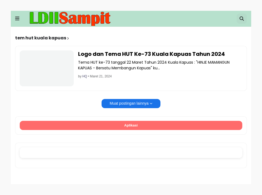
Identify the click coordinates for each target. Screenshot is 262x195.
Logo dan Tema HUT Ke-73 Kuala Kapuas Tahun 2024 (151, 53)
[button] (17, 18)
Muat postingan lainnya (129, 103)
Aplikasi (131, 125)
